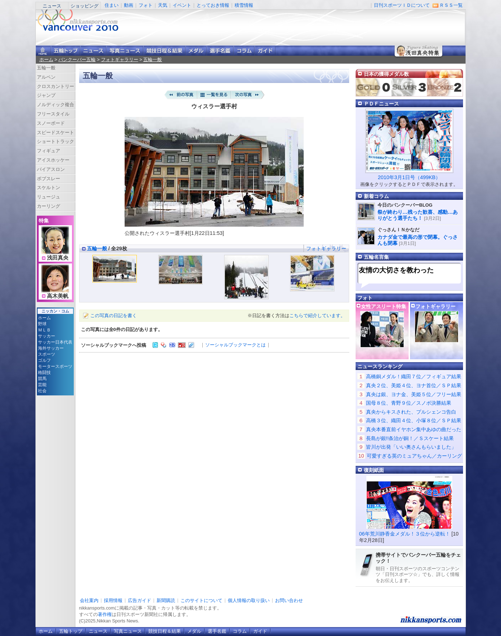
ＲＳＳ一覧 (451, 5)
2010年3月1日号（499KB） (409, 177)
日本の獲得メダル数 (386, 74)
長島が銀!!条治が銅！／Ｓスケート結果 (410, 438)
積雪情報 (244, 5)
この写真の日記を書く (113, 315)
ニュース (52, 6)
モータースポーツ (55, 366)
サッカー (46, 336)
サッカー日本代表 (55, 342)
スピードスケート (55, 132)
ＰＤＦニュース (381, 104)
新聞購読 (165, 600)
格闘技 (44, 372)
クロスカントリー (55, 86)
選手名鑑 (220, 50)
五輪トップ (70, 631)
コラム (244, 50)
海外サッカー (51, 348)
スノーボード (51, 123)
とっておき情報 (213, 5)
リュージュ (48, 196)
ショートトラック (55, 141)
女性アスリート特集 (383, 306)
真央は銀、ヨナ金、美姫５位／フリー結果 (413, 394)
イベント (182, 5)
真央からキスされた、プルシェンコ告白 (411, 412)
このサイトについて (201, 600)
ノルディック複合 (55, 104)
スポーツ (46, 354)
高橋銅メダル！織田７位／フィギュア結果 (413, 376)
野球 (42, 323)
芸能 (42, 384)
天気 (162, 5)
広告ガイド (139, 600)
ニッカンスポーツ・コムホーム (43, 50)
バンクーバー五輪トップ (65, 50)
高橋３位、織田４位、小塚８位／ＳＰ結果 (413, 420)
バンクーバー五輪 (77, 59)
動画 (128, 5)
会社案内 (89, 600)
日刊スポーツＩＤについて (402, 5)
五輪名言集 (376, 257)
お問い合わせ (289, 600)
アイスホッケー (53, 160)
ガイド (265, 50)
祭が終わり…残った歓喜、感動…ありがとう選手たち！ (417, 215)
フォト (146, 5)
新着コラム (376, 196)
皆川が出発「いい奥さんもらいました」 (411, 447)
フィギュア (48, 150)
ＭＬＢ (44, 329)
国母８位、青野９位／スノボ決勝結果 (408, 403)
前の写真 (180, 94)
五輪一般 (152, 59)
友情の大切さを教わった (396, 270)
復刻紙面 (374, 470)
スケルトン (48, 187)
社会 (42, 390)
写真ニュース (124, 50)
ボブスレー (48, 178)
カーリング (48, 206)
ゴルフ (44, 360)
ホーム (46, 59)
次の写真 (248, 94)
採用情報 (113, 600)
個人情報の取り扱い (249, 600)
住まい (112, 5)
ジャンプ (46, 95)
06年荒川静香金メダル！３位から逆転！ (404, 534)
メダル (196, 50)
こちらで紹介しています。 (317, 315)
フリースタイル (53, 114)
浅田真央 (57, 258)
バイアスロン (51, 169)
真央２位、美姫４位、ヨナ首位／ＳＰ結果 (413, 385)
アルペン (46, 77)
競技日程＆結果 (164, 50)
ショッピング (84, 6)
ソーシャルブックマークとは (235, 344)
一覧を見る (214, 94)
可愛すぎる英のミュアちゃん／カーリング (414, 456)
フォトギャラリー (119, 59)
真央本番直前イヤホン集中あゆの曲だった (413, 429)
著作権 (105, 614)
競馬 (42, 378)
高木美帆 (57, 296)
